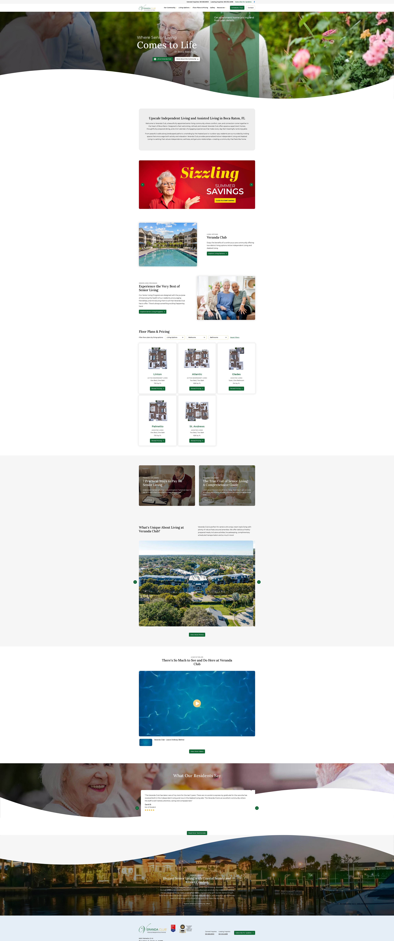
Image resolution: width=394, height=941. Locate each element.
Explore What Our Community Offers (197, 904)
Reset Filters (234, 337)
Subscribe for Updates (243, 2)
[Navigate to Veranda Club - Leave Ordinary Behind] (197, 742)
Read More (148, 500)
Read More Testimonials (197, 833)
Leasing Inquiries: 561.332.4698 (222, 2)
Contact (251, 8)
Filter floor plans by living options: (151, 337)
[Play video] (197, 703)
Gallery (212, 7)
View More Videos (197, 751)
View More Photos (197, 635)
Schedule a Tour (237, 8)
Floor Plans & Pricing (200, 7)
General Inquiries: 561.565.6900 (198, 2)
